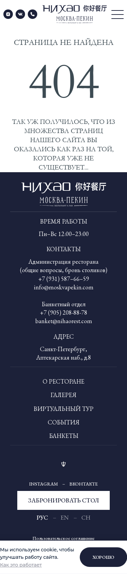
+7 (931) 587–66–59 (63, 279)
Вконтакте (83, 484)
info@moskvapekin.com (63, 287)
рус (42, 517)
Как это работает (21, 565)
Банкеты (63, 436)
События (64, 422)
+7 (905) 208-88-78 (63, 312)
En (65, 517)
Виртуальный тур (63, 409)
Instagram (43, 484)
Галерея (63, 395)
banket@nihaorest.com (63, 321)
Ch (85, 517)
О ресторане (63, 381)
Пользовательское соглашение (63, 538)
